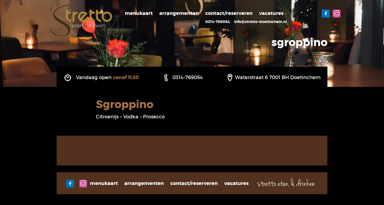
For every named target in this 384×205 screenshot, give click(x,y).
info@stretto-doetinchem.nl (260, 21)
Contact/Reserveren (229, 13)
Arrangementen (179, 13)
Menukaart (139, 13)
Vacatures (271, 13)
